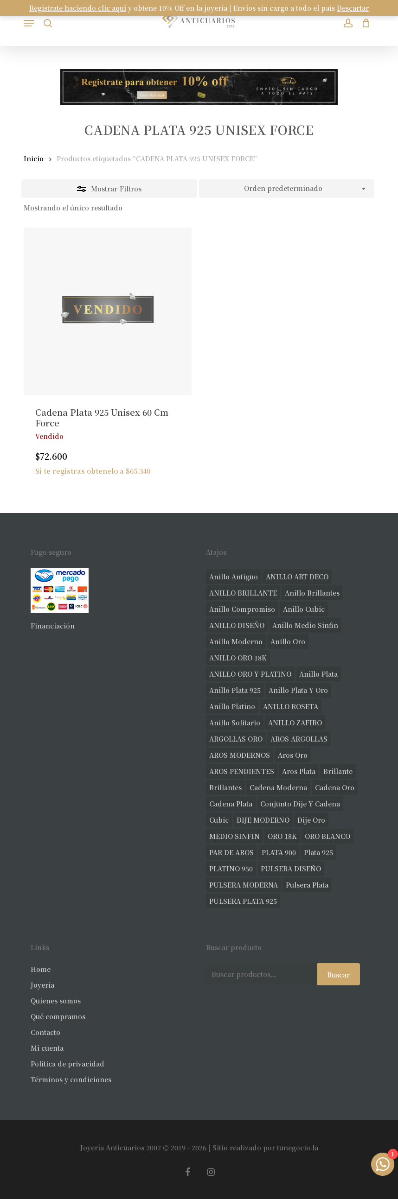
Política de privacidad (67, 1063)
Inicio (34, 158)
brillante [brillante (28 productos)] (338, 771)
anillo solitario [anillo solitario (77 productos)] (234, 722)
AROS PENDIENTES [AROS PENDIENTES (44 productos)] (241, 771)
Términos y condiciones (71, 1079)
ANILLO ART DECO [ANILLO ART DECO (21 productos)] (297, 576)
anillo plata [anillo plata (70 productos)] (318, 674)
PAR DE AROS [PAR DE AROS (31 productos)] (231, 852)
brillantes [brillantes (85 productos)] (225, 787)
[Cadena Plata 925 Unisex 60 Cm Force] (108, 311)
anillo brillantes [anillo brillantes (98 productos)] (312, 592)
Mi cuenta (47, 1048)
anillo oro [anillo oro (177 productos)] (287, 641)
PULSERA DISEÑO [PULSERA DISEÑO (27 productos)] (291, 868)
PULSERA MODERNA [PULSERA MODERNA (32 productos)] (243, 884)
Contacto (45, 1032)
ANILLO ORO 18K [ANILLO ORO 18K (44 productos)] (238, 657)
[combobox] (286, 188)
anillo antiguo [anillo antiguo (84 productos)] (233, 576)
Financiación (53, 625)
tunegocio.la (297, 1147)
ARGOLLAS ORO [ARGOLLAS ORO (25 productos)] (236, 738)
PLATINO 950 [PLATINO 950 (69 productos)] (231, 868)
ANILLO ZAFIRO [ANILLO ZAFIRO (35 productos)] (295, 722)
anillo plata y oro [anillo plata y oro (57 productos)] (298, 690)
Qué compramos (58, 1016)
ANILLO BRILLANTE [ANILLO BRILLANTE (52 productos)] (243, 592)
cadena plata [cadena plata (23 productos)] (230, 803)
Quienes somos (56, 1000)
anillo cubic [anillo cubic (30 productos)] (304, 609)
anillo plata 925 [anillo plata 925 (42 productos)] (235, 690)
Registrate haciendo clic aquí (77, 8)
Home (41, 969)
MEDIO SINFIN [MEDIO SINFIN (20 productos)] (234, 836)
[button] (29, 23)
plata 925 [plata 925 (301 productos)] (318, 852)
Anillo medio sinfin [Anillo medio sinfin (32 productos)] (305, 625)
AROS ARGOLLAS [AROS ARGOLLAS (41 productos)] (298, 738)
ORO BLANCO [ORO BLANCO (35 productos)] (327, 836)
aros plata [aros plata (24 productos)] (298, 771)
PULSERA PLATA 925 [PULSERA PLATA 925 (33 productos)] (243, 901)
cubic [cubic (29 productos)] (219, 820)
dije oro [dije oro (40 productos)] (311, 820)
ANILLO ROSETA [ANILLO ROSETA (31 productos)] (290, 706)
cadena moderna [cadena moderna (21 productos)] (278, 787)
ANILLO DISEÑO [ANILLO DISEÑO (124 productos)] (236, 625)
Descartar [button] (353, 8)
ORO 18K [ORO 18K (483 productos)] (282, 836)
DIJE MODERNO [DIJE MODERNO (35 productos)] (263, 820)
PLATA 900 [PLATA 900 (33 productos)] (279, 852)
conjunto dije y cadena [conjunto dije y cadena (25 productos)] (300, 803)
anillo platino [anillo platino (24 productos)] (232, 706)
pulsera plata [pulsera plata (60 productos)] (307, 884)
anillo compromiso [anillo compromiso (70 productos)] (242, 609)
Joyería (42, 985)
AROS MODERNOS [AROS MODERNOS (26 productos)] (239, 755)
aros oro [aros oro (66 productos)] (293, 755)
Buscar (338, 974)
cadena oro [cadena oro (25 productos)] (334, 787)
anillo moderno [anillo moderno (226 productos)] (236, 641)
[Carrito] (364, 23)
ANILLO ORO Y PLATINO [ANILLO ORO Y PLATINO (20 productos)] (250, 674)
